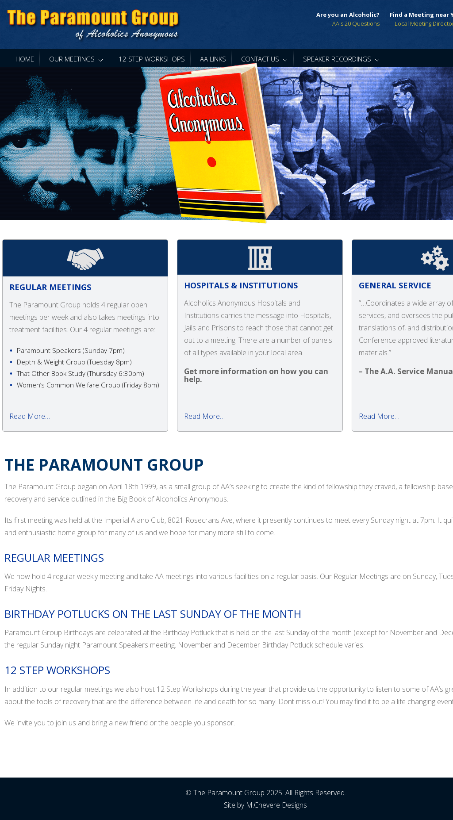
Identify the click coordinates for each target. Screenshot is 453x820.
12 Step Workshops (152, 58)
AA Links (213, 58)
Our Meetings (76, 58)
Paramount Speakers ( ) (71, 350)
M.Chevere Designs (276, 805)
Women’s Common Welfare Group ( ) (88, 384)
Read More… (29, 416)
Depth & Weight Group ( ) (74, 361)
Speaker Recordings (341, 58)
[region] (226, 143)
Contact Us (264, 58)
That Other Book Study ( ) (80, 373)
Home (24, 58)
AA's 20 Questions (356, 23)
